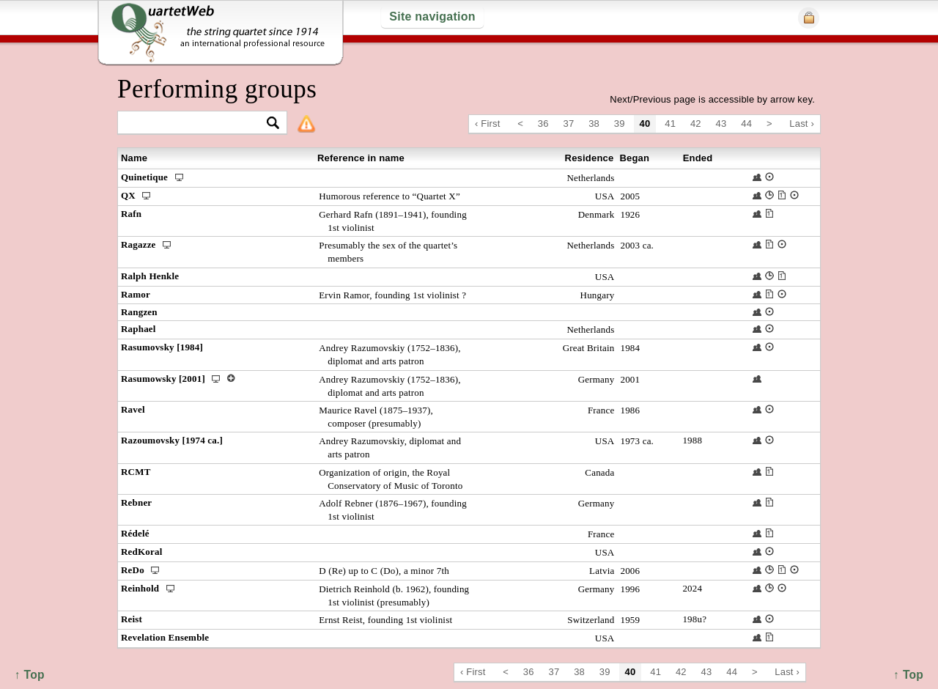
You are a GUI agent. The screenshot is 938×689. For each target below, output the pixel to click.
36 (543, 123)
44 (746, 123)
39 (619, 123)
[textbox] (196, 123)
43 (721, 123)
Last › (801, 123)
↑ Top (908, 674)
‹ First (488, 123)
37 (569, 123)
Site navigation (432, 16)
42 (695, 123)
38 (593, 123)
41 (670, 123)
